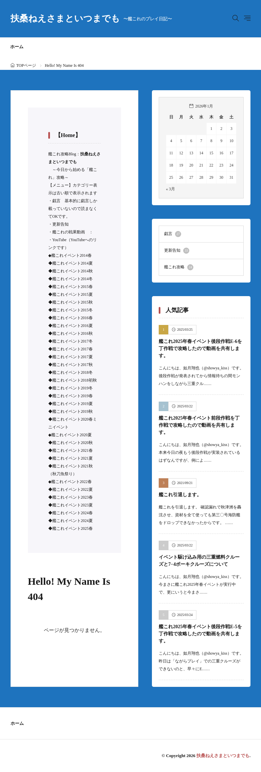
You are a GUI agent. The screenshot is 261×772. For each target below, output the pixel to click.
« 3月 (170, 189)
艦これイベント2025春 (72, 528)
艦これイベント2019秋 (72, 411)
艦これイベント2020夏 (71, 435)
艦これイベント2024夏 (72, 521)
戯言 (56, 201)
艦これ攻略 (178, 267)
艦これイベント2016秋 (72, 333)
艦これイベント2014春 (71, 255)
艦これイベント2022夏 (72, 489)
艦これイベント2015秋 (72, 302)
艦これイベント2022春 (71, 482)
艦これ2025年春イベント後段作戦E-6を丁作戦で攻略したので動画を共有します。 (200, 348)
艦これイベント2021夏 (72, 458)
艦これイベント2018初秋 (74, 380)
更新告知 (60, 224)
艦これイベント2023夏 (72, 505)
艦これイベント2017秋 (72, 365)
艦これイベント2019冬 (72, 388)
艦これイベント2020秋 (72, 443)
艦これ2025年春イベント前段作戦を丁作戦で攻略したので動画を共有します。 (199, 425)
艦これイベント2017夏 (72, 357)
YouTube (59, 240)
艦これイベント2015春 (72, 287)
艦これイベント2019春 (72, 396)
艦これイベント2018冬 (72, 372)
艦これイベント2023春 (72, 497)
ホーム (16, 46)
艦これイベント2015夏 (72, 294)
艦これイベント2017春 (72, 349)
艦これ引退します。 (180, 494)
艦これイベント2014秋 (72, 271)
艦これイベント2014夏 (72, 263)
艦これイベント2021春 (72, 450)
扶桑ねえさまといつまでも (91, 18)
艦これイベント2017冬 (72, 341)
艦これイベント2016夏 (72, 326)
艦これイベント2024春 (72, 513)
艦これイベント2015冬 (72, 310)
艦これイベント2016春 (72, 318)
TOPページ (26, 65)
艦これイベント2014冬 (72, 279)
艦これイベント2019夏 (72, 404)
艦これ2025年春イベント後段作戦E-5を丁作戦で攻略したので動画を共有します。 (200, 633)
